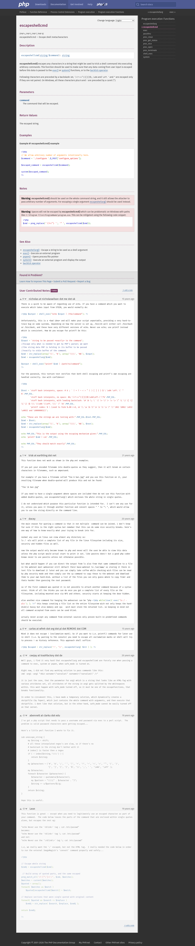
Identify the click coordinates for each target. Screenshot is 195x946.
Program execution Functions (111, 12)
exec (145, 30)
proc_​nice (147, 44)
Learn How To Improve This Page (36, 281)
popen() (27, 256)
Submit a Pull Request (64, 281)
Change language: (106, 20)
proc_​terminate (150, 50)
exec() (55, 70)
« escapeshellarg (155, 12)
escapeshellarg (150, 24)
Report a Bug (83, 281)
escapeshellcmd (150, 27)
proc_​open (147, 47)
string (44, 55)
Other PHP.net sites (115, 942)
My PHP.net (84, 942)
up (21, 299)
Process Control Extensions (63, 12)
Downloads (40, 4)
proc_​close (148, 37)
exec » (172, 12)
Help (90, 4)
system (146, 57)
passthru (147, 34)
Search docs (144, 4)
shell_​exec (148, 54)
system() (66, 70)
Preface (23, 12)
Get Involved (76, 4)
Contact (98, 942)
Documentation (58, 4)
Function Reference (38, 12)
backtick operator (99, 70)
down (25, 299)
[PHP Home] (24, 4)
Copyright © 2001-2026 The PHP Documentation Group (48, 942)
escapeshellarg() (98, 201)
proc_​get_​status (150, 40)
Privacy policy (135, 942)
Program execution (86, 12)
